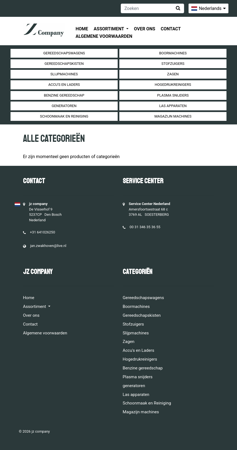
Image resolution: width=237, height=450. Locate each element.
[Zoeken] (152, 8)
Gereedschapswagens (64, 53)
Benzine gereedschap (64, 95)
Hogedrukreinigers (173, 84)
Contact (171, 28)
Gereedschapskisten (64, 64)
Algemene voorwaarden (104, 36)
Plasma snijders (173, 95)
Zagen (173, 74)
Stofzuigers (172, 64)
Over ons (144, 28)
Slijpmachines (64, 74)
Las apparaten (173, 106)
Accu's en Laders (64, 84)
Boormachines (173, 53)
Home (82, 28)
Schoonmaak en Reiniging (64, 116)
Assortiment (109, 28)
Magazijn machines (173, 116)
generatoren (64, 106)
